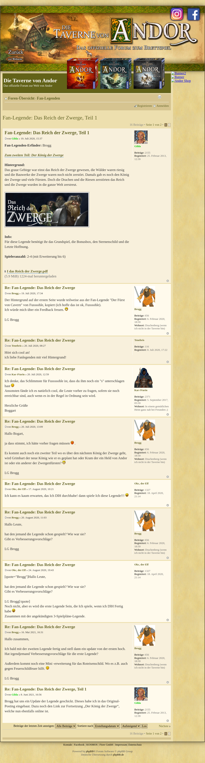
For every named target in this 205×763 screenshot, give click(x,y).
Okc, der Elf (19, 489)
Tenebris (17, 345)
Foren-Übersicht (21, 98)
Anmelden (162, 105)
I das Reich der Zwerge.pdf (27, 271)
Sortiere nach (98, 725)
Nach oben (168, 281)
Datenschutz (135, 744)
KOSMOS (92, 744)
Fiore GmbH (106, 744)
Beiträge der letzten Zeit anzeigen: (45, 725)
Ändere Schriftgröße (166, 97)
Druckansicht (159, 97)
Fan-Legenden (48, 98)
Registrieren (144, 105)
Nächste (163, 726)
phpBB (90, 751)
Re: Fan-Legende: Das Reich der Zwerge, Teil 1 (45, 689)
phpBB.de (118, 754)
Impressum (121, 744)
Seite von (154, 124)
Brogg (15, 293)
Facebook (79, 744)
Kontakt (67, 744)
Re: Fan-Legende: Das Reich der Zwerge (40, 288)
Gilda (15, 138)
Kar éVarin (18, 374)
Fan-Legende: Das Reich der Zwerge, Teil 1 (49, 118)
